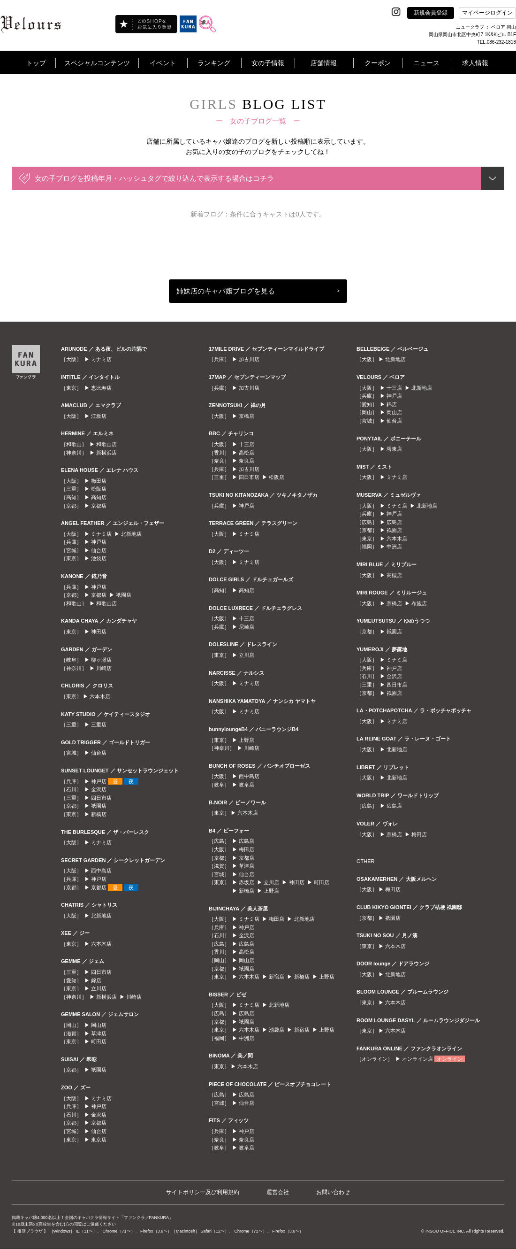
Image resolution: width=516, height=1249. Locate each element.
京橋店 (246, 416)
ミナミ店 (101, 359)
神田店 (98, 631)
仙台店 (98, 550)
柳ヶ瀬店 (101, 660)
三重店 (98, 724)
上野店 (246, 740)
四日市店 (101, 798)
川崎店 (104, 668)
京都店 (98, 506)
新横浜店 (106, 452)
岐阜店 (246, 784)
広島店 (246, 841)
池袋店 (98, 558)
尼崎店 (246, 627)
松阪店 (98, 489)
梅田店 (98, 481)
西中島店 (101, 870)
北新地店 (131, 534)
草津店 (98, 1033)
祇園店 (123, 595)
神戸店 (98, 542)
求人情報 (475, 63)
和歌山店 (106, 444)
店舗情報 (324, 63)
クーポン (377, 63)
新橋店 (98, 814)
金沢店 (98, 789)
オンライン (450, 1059)
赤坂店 (246, 882)
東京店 (98, 1139)
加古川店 (249, 359)
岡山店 (98, 1025)
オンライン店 (417, 1059)
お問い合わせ (333, 1192)
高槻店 (394, 575)
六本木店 (100, 696)
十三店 (246, 444)
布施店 (419, 603)
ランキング (213, 63)
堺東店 (394, 449)
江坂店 (98, 416)
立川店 (98, 988)
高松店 (246, 452)
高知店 (98, 497)
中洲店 (246, 1038)
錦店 (96, 980)
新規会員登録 (431, 12)
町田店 (98, 1041)
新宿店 (276, 976)
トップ (36, 63)
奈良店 (246, 460)
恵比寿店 (101, 388)
